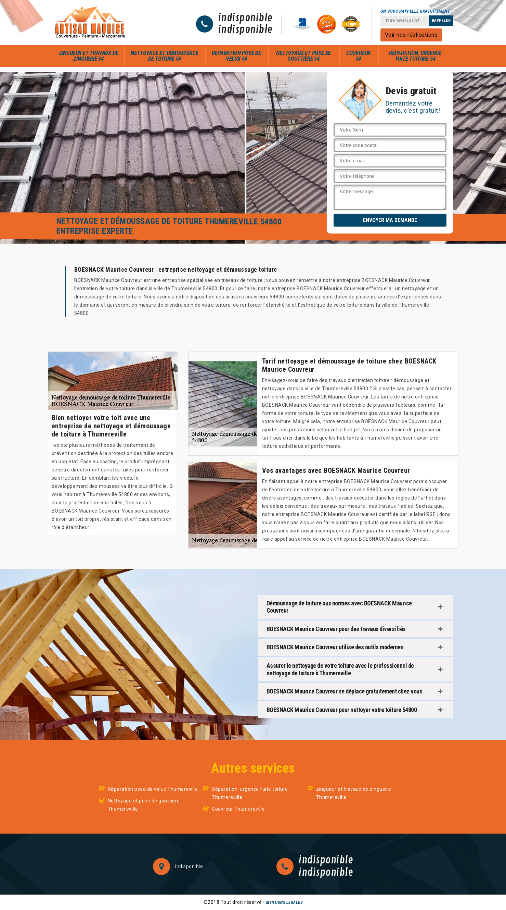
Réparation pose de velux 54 (236, 55)
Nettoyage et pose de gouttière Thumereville (144, 805)
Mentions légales (284, 902)
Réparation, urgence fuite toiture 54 (415, 55)
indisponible (245, 18)
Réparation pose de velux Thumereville (153, 789)
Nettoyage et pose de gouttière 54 (303, 55)
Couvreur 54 (358, 55)
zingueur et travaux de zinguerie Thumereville (353, 793)
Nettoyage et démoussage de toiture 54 (164, 55)
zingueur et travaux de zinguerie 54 (88, 55)
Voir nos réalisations (411, 35)
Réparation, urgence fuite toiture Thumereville (250, 793)
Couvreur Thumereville (238, 809)
